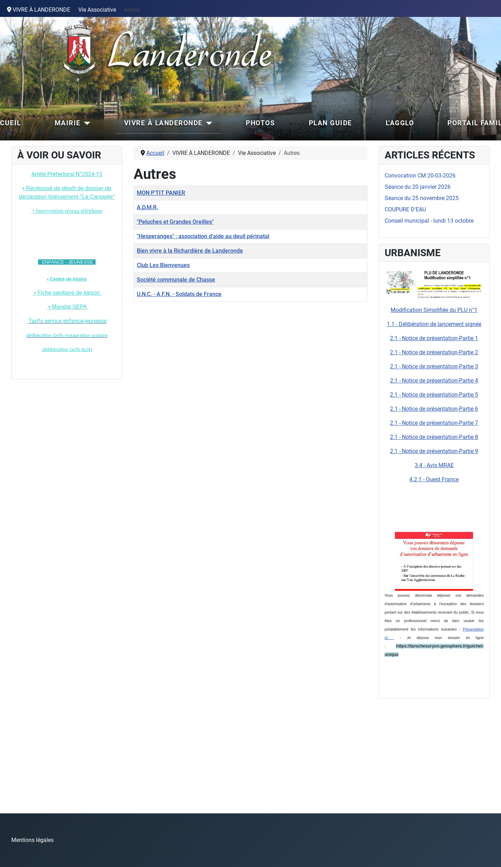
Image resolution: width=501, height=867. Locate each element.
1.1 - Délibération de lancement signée (434, 324)
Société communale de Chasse (176, 279)
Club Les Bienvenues (163, 265)
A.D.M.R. (147, 207)
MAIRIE (68, 123)
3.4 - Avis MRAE (434, 465)
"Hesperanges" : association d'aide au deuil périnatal (203, 236)
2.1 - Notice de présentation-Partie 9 (434, 451)
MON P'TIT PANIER (161, 192)
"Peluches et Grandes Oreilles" (175, 221)
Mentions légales (32, 840)
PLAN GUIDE (330, 123)
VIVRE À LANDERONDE (163, 123)
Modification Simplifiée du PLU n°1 (434, 310)
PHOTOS (260, 123)
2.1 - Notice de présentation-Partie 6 (434, 408)
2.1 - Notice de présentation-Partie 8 (434, 437)
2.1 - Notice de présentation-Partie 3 (434, 366)
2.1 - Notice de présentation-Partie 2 (434, 352)
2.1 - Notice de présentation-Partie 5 (434, 394)
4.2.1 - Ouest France (434, 479)
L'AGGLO (400, 123)
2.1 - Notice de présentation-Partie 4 (434, 380)
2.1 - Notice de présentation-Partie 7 (434, 423)
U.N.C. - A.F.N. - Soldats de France (179, 294)
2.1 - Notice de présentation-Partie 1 (434, 338)
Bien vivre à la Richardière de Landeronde (190, 250)
